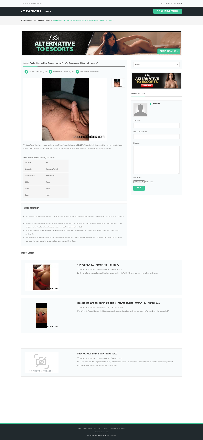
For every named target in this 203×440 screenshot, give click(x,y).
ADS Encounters (31, 11)
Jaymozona (156, 104)
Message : (136, 143)
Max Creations (111, 435)
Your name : (137, 120)
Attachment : (137, 177)
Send (139, 188)
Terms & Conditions (101, 432)
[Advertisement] (101, 397)
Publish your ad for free (167, 11)
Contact (47, 11)
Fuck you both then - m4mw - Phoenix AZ (97, 353)
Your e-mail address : (140, 132)
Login (161, 3)
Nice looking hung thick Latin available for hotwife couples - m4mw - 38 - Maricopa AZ (118, 302)
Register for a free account (173, 3)
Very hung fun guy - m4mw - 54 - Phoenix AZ (98, 264)
